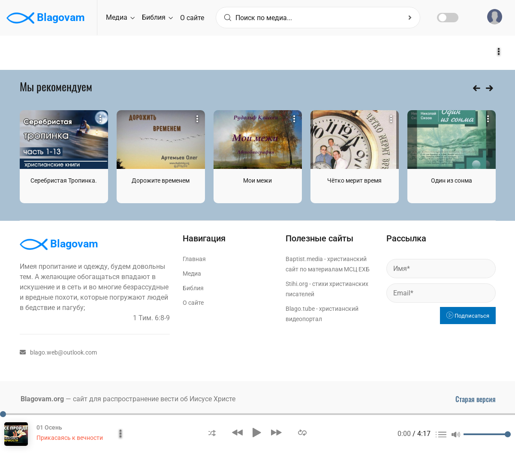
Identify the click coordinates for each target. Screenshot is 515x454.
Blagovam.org (42, 399)
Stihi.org (297, 283)
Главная (194, 259)
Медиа (120, 17)
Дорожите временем (161, 180)
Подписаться (467, 316)
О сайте (192, 18)
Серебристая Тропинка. (63, 180)
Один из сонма (451, 180)
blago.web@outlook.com (58, 352)
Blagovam (45, 18)
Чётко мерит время (354, 180)
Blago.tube (300, 308)
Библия (157, 17)
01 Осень (49, 427)
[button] (212, 432)
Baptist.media (304, 259)
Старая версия (475, 399)
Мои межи (257, 180)
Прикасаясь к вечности (69, 437)
